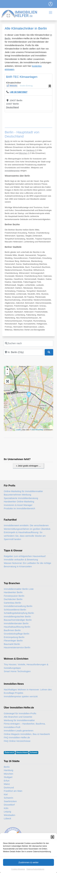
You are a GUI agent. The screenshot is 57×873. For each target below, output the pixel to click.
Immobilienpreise (12, 170)
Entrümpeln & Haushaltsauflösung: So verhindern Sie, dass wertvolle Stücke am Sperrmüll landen (25, 535)
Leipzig (7, 811)
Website (13, 86)
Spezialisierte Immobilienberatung (21, 498)
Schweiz (34, 752)
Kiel (6, 794)
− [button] (7, 373)
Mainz (7, 784)
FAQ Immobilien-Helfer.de (17, 737)
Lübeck (7, 818)
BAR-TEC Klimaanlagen (21, 76)
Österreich (9, 752)
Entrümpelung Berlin (14, 637)
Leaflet (18, 430)
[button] (52, 859)
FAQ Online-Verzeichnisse (17, 741)
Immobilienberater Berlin (16, 623)
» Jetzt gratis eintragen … (28, 466)
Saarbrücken (10, 801)
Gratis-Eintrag (26, 86)
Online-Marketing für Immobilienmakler (23, 491)
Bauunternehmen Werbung (17, 494)
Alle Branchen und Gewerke (18, 716)
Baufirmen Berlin (12, 630)
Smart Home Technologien (17, 671)
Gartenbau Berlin (12, 602)
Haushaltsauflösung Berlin (17, 626)
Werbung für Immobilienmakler (19, 720)
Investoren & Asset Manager (18, 505)
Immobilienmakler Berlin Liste (19, 589)
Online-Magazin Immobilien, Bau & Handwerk (27, 734)
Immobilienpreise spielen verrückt (21, 696)
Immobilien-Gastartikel (36, 853)
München (23, 153)
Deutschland (12, 107)
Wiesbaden (9, 815)
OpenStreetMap (37, 430)
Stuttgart (8, 777)
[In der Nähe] (23, 352)
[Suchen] (49, 352)
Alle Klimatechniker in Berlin (26, 28)
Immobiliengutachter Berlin (17, 616)
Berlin (7, 141)
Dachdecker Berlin (13, 599)
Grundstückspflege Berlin (16, 633)
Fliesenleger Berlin (13, 640)
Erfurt (6, 780)
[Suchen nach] (28, 343)
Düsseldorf (9, 804)
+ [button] (7, 369)
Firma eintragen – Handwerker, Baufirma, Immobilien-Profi (24, 725)
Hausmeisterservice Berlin (17, 647)
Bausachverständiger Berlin (18, 620)
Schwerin (8, 797)
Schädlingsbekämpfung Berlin (19, 613)
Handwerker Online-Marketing (19, 501)
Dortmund (9, 787)
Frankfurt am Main (13, 791)
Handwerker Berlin (13, 592)
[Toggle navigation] (51, 4)
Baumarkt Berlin (12, 644)
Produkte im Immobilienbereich (19, 508)
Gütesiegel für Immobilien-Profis (20, 713)
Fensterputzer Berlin (14, 596)
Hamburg (30, 150)
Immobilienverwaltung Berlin (18, 606)
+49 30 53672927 (18, 92)
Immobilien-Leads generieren (18, 730)
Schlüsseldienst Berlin (15, 609)
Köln (6, 808)
